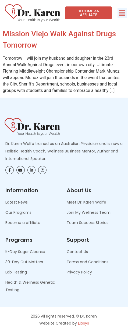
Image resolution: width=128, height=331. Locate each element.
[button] (122, 13)
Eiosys (83, 323)
